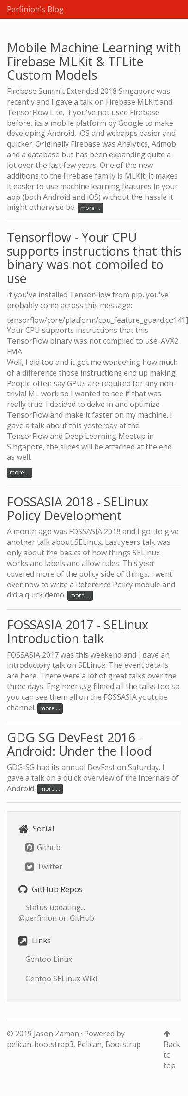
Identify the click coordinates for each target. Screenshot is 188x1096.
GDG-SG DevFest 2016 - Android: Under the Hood (79, 744)
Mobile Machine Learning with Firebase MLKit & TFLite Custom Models (94, 61)
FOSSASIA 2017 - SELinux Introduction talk (77, 631)
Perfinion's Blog (35, 9)
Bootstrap (123, 1044)
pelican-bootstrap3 (40, 1044)
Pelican (89, 1044)
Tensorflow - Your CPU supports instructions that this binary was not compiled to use (94, 257)
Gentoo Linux (48, 959)
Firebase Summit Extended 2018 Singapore (81, 91)
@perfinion (37, 918)
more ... (90, 208)
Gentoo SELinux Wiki (61, 978)
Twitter (43, 867)
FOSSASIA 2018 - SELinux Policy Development (77, 508)
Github (43, 847)
